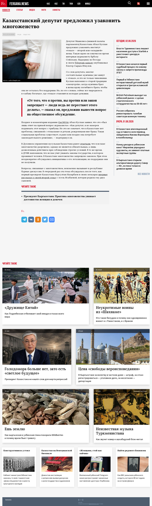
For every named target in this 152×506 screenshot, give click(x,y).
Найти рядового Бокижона (132, 450)
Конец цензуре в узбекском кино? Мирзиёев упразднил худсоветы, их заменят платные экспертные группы (132, 148)
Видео (32, 10)
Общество (26, 34)
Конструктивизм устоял (17, 450)
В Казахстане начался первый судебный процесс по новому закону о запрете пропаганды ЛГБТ (131, 68)
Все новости (144, 174)
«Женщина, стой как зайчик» (91, 452)
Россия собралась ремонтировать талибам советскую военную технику (131, 113)
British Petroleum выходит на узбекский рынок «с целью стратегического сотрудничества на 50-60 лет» (131, 99)
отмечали (85, 143)
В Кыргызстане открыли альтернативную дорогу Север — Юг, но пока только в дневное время (132, 164)
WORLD (88, 3)
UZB (79, 3)
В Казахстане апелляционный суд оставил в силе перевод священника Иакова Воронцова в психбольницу (132, 133)
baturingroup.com (94, 503)
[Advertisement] (76, 244)
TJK (63, 3)
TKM (71, 3)
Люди (19, 34)
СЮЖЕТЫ (56, 10)
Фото (43, 10)
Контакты (8, 499)
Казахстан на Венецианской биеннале (57, 452)
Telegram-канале (84, 62)
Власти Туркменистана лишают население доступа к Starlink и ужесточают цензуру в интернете (132, 52)
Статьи (20, 10)
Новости (6, 10)
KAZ (48, 3)
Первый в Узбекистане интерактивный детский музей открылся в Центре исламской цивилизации (132, 84)
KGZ (56, 3)
